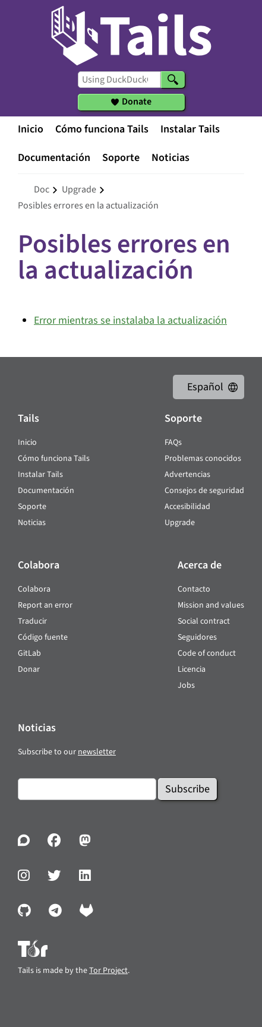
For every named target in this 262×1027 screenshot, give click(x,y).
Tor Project (108, 971)
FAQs (173, 442)
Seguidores (197, 637)
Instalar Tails (190, 129)
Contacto (194, 589)
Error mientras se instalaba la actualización (130, 320)
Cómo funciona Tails (102, 129)
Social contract (204, 621)
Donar (29, 669)
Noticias (170, 157)
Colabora (34, 589)
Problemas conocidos (203, 458)
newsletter (97, 752)
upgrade (79, 189)
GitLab (29, 653)
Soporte (121, 157)
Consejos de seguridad (204, 491)
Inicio (30, 129)
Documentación (54, 157)
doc (41, 189)
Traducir (32, 621)
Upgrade (180, 523)
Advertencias (187, 475)
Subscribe (187, 789)
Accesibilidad (187, 507)
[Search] (173, 79)
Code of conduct (207, 653)
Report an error (45, 605)
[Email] (87, 789)
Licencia (192, 669)
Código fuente (43, 637)
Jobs (186, 685)
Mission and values (211, 605)
